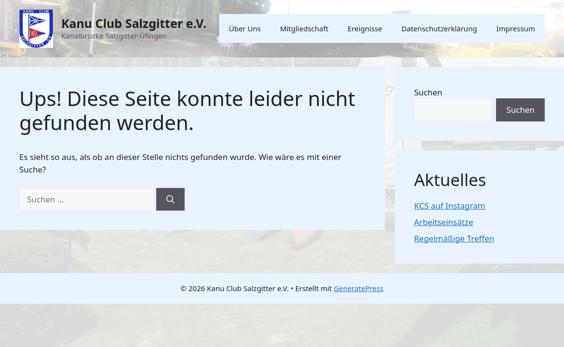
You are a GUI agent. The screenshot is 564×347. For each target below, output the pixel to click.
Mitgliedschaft (304, 28)
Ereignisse (365, 28)
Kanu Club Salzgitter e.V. (133, 23)
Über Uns (245, 28)
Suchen (428, 92)
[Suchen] (170, 199)
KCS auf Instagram (449, 205)
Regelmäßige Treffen (454, 238)
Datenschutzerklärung (439, 28)
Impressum (516, 28)
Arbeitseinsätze (443, 221)
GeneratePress (358, 288)
